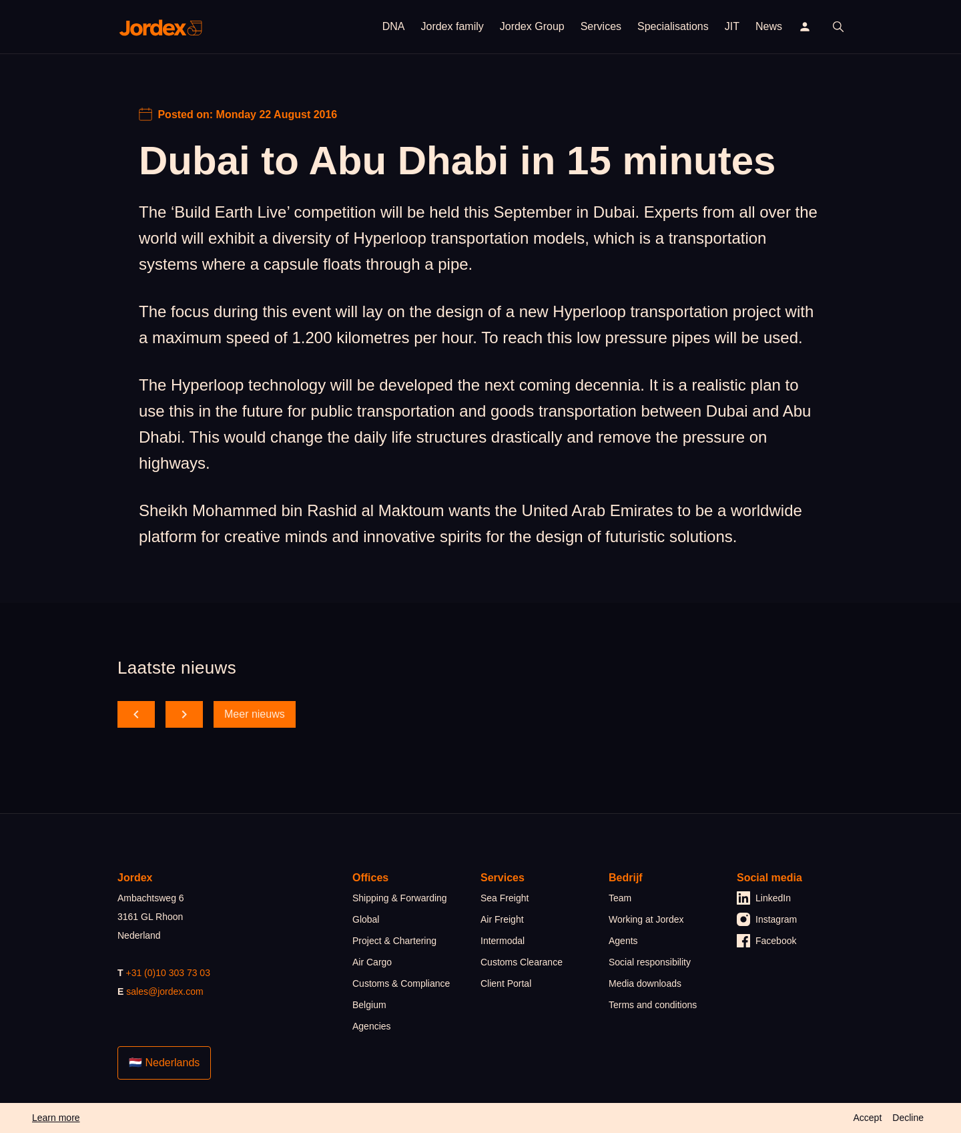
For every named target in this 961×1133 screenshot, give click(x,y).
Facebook (766, 940)
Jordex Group (532, 26)
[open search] (838, 27)
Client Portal (505, 983)
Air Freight (502, 919)
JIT (732, 26)
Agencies (371, 1026)
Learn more (56, 1117)
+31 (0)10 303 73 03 (167, 972)
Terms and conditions (653, 1004)
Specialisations (673, 26)
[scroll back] (136, 714)
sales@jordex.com (164, 991)
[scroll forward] (184, 714)
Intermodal (502, 940)
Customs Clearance (521, 962)
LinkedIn (764, 898)
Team (620, 898)
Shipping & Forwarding (399, 898)
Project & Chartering (394, 940)
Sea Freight (504, 898)
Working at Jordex (646, 919)
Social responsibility (650, 962)
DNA (393, 26)
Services (601, 26)
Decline (908, 1117)
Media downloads (645, 983)
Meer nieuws (254, 714)
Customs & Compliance (401, 983)
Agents (623, 940)
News (768, 26)
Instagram (767, 919)
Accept (867, 1117)
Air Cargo (372, 962)
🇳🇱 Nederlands (164, 1062)
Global (365, 919)
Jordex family (451, 26)
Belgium (369, 1004)
